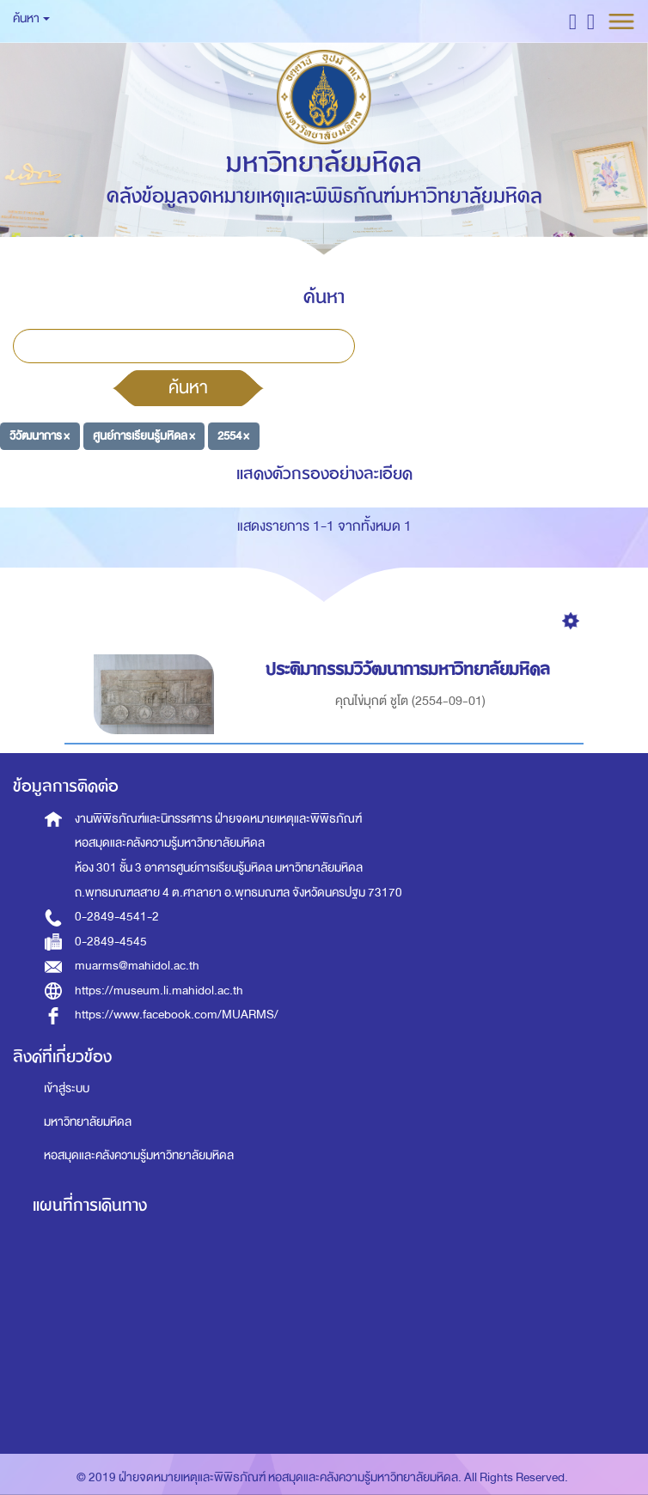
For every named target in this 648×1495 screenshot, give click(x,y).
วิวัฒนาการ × (39, 436)
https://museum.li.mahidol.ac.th (159, 990)
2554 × (233, 436)
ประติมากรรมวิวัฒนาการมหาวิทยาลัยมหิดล (410, 669)
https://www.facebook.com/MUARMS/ (176, 1014)
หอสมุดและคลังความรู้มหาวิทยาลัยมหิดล (139, 1155)
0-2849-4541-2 (117, 916)
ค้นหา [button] (31, 18)
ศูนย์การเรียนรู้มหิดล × (144, 436)
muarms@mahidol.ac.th (137, 965)
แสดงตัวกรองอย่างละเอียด (324, 473)
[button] (573, 21)
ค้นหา (188, 387)
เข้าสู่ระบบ (66, 1088)
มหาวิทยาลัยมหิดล (87, 1122)
